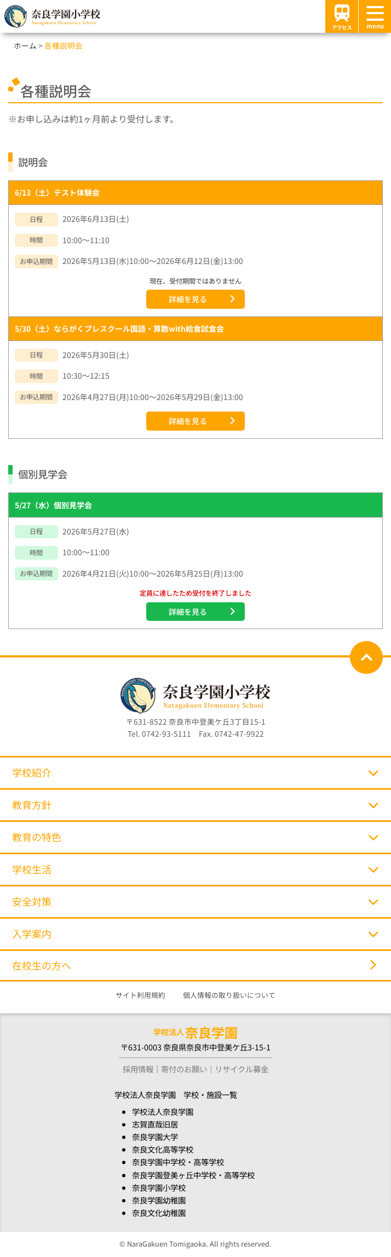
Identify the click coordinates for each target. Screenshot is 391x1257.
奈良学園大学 (155, 1136)
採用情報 (138, 1068)
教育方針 (195, 804)
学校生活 (195, 869)
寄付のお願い (184, 1068)
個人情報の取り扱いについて (229, 995)
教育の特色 (195, 837)
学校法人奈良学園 (162, 1111)
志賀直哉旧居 (155, 1124)
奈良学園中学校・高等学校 (178, 1161)
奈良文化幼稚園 (159, 1212)
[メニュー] (374, 16)
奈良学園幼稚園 (159, 1200)
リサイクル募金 (241, 1068)
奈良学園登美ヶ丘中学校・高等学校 (193, 1174)
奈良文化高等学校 (162, 1149)
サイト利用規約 (140, 995)
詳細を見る (188, 298)
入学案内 (195, 933)
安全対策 (195, 901)
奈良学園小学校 (159, 1187)
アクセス (342, 16)
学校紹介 (195, 772)
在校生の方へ (194, 965)
